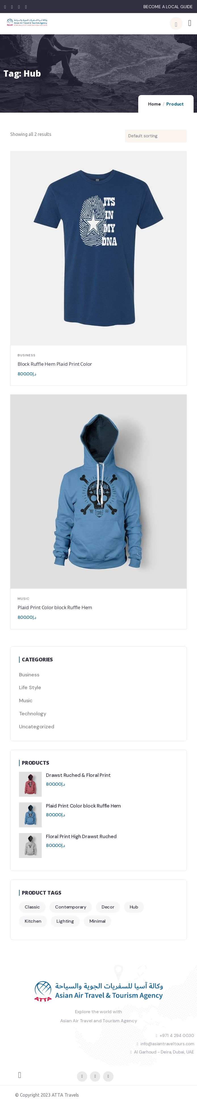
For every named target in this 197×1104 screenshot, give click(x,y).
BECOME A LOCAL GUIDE (168, 7)
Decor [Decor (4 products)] (108, 907)
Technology (32, 713)
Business (26, 355)
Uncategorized (36, 726)
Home (154, 104)
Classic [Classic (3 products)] (32, 907)
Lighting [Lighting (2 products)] (65, 921)
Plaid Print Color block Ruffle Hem (55, 607)
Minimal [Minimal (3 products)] (97, 921)
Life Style (30, 687)
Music (24, 598)
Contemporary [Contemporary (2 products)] (70, 907)
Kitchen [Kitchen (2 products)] (33, 921)
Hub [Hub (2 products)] (134, 907)
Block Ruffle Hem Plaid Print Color (55, 364)
